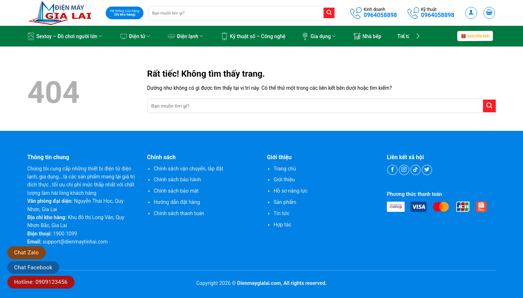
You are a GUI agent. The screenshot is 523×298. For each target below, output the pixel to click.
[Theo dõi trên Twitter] (427, 170)
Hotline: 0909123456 (41, 282)
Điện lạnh (185, 36)
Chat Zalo (26, 252)
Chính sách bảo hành (177, 179)
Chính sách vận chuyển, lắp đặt (188, 169)
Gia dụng (318, 36)
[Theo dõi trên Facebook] (392, 170)
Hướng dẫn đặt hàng (177, 202)
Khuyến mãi (475, 36)
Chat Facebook (33, 267)
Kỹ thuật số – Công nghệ (253, 36)
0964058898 (380, 15)
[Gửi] (329, 13)
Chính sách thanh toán (179, 213)
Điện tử (135, 36)
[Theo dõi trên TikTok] (415, 170)
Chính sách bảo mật (176, 191)
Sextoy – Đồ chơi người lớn (64, 36)
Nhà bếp (367, 36)
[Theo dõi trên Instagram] (404, 170)
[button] (471, 13)
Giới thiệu (284, 179)
